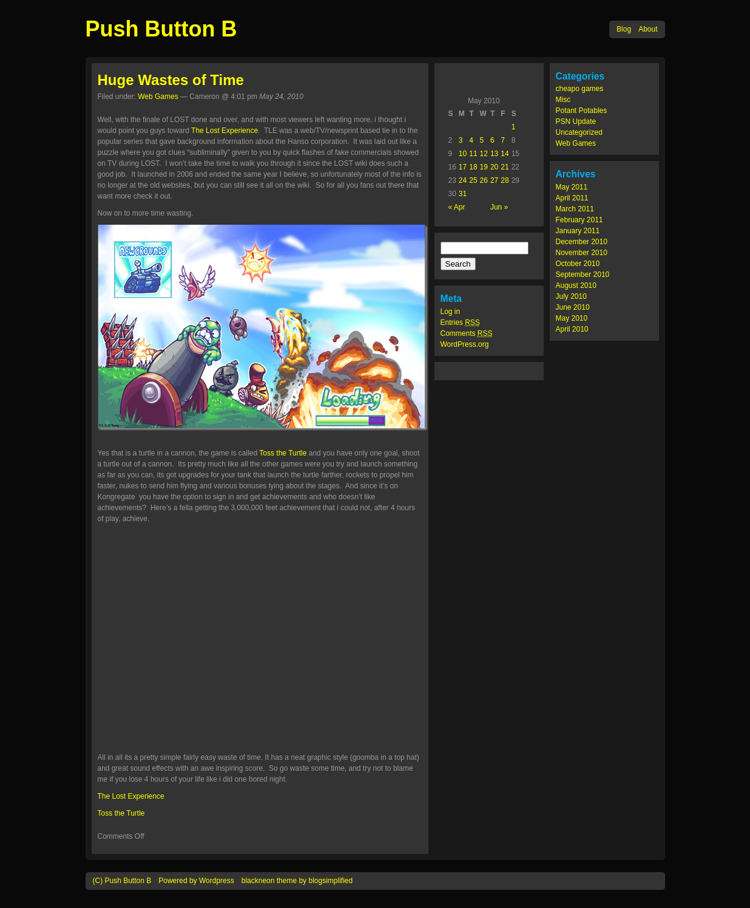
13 (494, 153)
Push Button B (161, 28)
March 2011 (575, 209)
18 (473, 167)
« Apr (456, 207)
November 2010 (581, 252)
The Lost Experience (224, 130)
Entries (460, 322)
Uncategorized (579, 132)
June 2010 (573, 307)
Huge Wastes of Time (171, 80)
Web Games (576, 143)
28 (504, 180)
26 (484, 180)
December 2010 (581, 241)
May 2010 (572, 318)
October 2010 (578, 263)
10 (463, 153)
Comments (467, 333)
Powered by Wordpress (196, 880)
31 (463, 193)
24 (463, 180)
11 (473, 153)
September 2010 (583, 274)
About (647, 29)
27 (494, 180)
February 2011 (579, 220)
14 (504, 153)
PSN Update (576, 121)
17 (463, 167)
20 (494, 167)
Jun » (499, 207)
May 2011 (572, 187)
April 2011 (572, 198)
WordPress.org (465, 344)
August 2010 (576, 285)
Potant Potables (581, 110)
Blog (624, 29)
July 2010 (571, 296)
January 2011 (578, 231)
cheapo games (580, 88)
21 (504, 167)
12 (484, 153)
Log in (451, 311)
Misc (563, 99)
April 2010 (572, 329)
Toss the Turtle (282, 453)
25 (473, 180)
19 (484, 167)
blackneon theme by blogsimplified (297, 880)
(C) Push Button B (122, 880)
